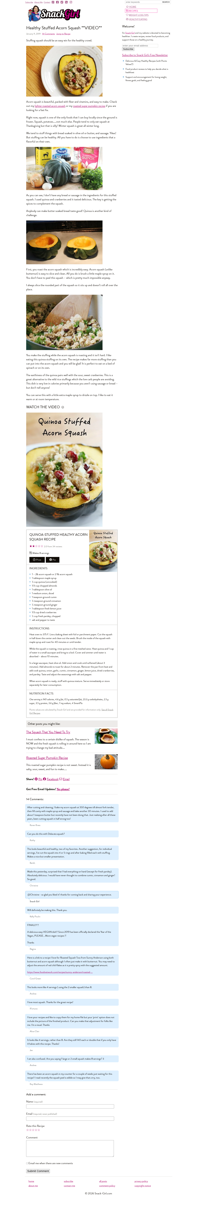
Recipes (132, 11)
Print (37, 560)
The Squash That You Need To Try (48, 732)
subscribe (68, 1184)
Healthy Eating (136, 19)
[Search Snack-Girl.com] (143, 2)
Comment (32, 1137)
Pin (52, 560)
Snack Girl (130, 33)
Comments (48, 33)
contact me (69, 1189)
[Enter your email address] (140, 45)
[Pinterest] (53, 2)
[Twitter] (62, 2)
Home (131, 6)
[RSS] (66, 2)
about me (33, 1189)
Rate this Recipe (35, 1126)
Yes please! (63, 789)
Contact (47, 2)
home (31, 1184)
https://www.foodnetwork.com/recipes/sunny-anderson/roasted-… (60, 972)
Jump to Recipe (63, 33)
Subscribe (29, 2)
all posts (103, 1184)
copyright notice (143, 1189)
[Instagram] (71, 2)
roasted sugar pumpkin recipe (89, 106)
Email (64, 779)
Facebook (51, 779)
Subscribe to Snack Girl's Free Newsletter (145, 55)
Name (29, 1102)
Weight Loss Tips (137, 15)
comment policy (107, 1189)
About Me (38, 2)
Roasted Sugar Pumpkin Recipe (47, 757)
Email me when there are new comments (50, 1166)
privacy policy (141, 1184)
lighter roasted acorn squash (50, 106)
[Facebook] (57, 2)
